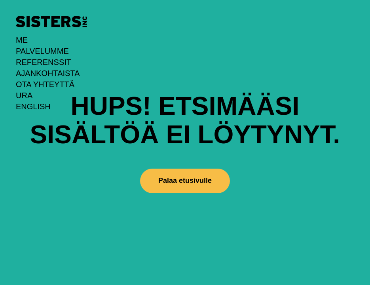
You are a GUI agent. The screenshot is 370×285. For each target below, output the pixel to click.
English (33, 106)
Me (22, 40)
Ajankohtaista (48, 73)
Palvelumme (42, 51)
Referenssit (43, 62)
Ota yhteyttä (45, 84)
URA (24, 95)
